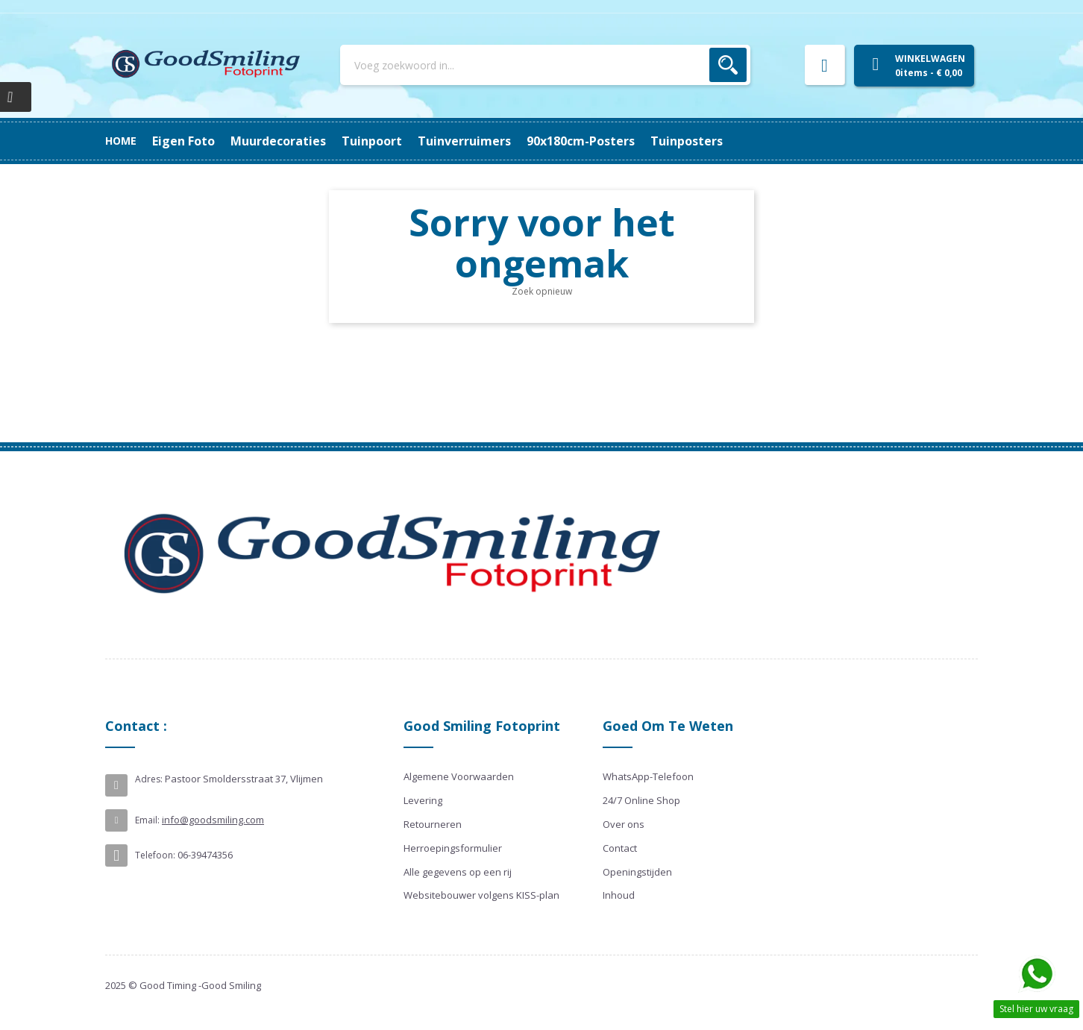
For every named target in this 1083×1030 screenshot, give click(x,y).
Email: (147, 820)
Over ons (623, 824)
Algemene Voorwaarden (459, 776)
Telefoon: (155, 855)
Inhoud (619, 895)
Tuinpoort (510, 141)
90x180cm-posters (296, 141)
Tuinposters (188, 141)
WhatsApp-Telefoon (648, 776)
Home (120, 141)
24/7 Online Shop (641, 800)
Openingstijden (637, 872)
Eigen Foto (702, 141)
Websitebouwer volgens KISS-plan (481, 895)
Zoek (728, 65)
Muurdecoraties (605, 141)
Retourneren (433, 824)
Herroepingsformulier (453, 848)
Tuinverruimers (415, 141)
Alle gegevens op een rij (458, 872)
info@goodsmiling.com (213, 819)
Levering (423, 800)
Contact (620, 848)
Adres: (149, 779)
